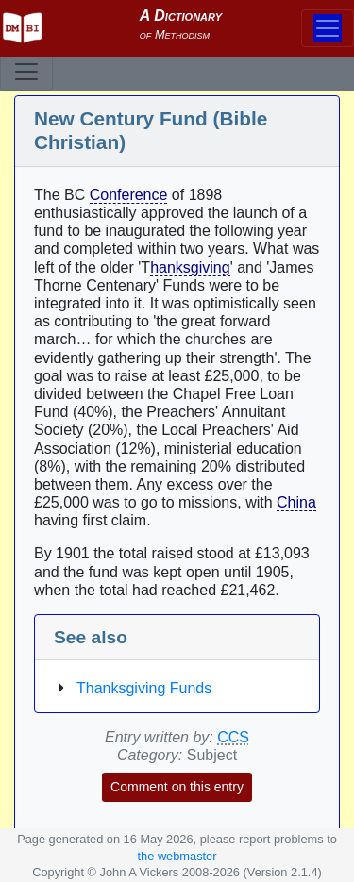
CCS (233, 737)
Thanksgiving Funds (143, 688)
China (296, 502)
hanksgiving (190, 267)
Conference (129, 195)
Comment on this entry (177, 786)
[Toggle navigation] (26, 72)
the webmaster (177, 856)
